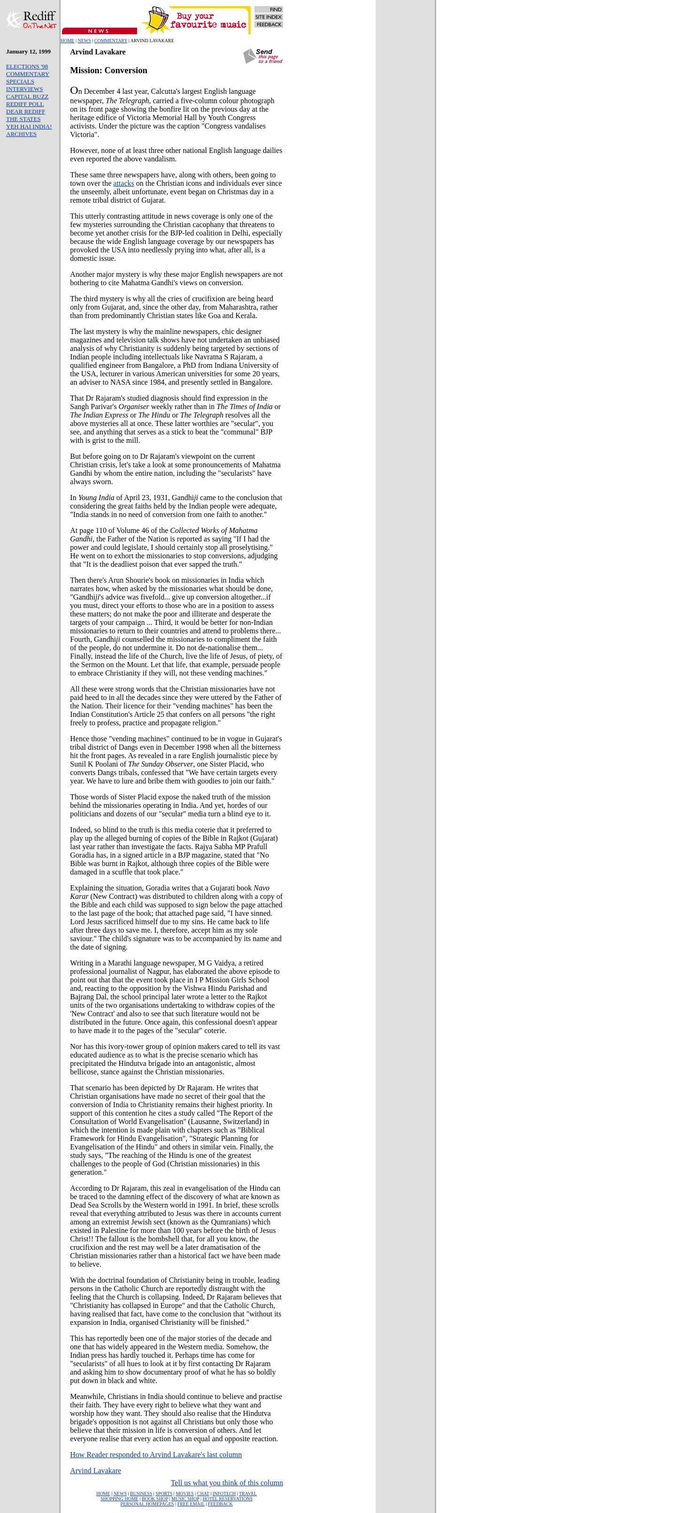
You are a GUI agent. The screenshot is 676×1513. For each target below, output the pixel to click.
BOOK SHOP (155, 1498)
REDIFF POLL (25, 103)
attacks (123, 183)
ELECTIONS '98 (27, 66)
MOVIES (184, 1493)
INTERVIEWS (24, 88)
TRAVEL (248, 1493)
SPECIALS (20, 81)
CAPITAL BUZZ (27, 96)
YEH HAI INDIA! (29, 126)
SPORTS (163, 1493)
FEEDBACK (220, 1503)
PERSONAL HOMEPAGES (147, 1503)
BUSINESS (141, 1493)
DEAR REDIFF (25, 111)
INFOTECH (224, 1493)
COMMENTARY (111, 40)
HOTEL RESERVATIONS (227, 1498)
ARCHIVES (21, 133)
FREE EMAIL (191, 1503)
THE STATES (23, 118)
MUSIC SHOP (185, 1498)
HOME (67, 40)
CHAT (203, 1493)
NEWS (84, 40)
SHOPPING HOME (119, 1498)
